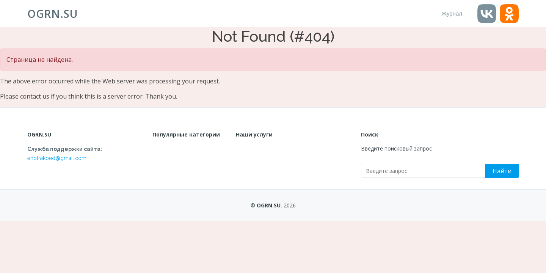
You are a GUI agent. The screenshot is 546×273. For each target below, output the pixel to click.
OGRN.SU (52, 13)
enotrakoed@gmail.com (56, 158)
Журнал (451, 13)
